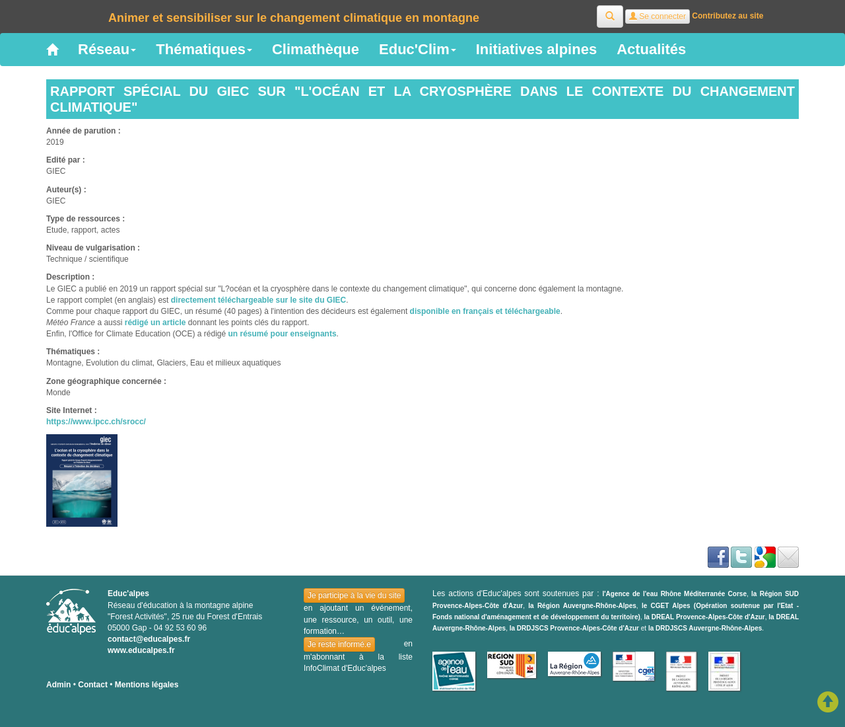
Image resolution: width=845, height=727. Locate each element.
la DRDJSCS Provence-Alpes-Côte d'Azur (574, 628)
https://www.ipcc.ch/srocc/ (96, 421)
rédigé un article (155, 322)
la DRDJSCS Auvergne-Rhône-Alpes (705, 628)
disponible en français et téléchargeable (485, 311)
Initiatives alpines (536, 49)
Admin (58, 684)
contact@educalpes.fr (149, 639)
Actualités (651, 49)
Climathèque (315, 49)
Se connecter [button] (657, 16)
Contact (93, 684)
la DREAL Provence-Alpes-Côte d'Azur (704, 617)
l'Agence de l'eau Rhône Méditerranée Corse (674, 593)
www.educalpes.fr (141, 650)
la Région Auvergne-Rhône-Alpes (582, 605)
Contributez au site (727, 15)
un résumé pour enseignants (282, 333)
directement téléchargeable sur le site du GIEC (258, 300)
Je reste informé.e (339, 644)
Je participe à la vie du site (354, 595)
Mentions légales (147, 684)
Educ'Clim (417, 49)
